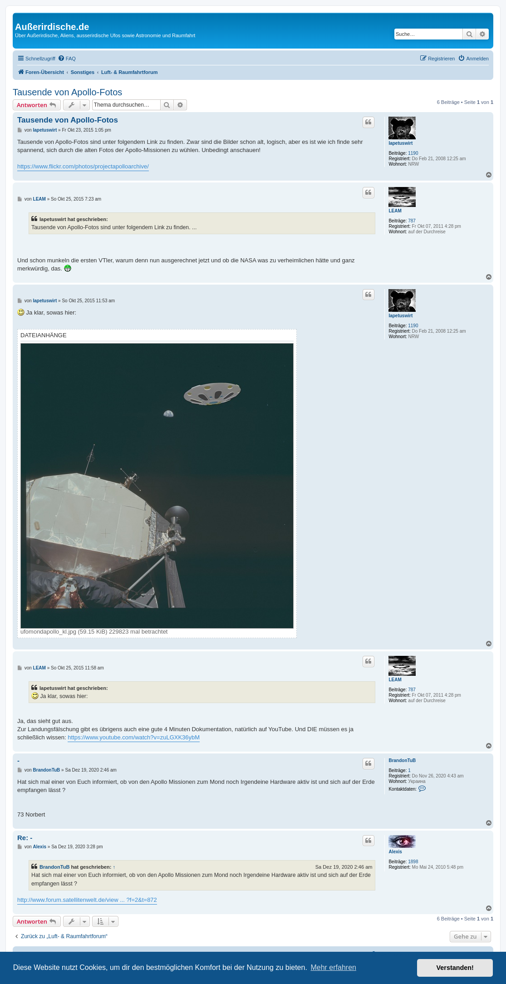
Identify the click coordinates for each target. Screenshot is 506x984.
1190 (413, 153)
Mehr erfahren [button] (333, 967)
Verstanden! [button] (455, 967)
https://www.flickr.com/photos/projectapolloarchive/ (83, 166)
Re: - (24, 837)
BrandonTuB (402, 760)
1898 (413, 861)
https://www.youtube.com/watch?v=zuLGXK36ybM (134, 737)
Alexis (395, 851)
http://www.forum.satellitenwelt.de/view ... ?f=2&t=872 (87, 899)
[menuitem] (67, 58)
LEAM (394, 210)
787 (412, 220)
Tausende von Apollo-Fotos (67, 92)
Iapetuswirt (400, 143)
